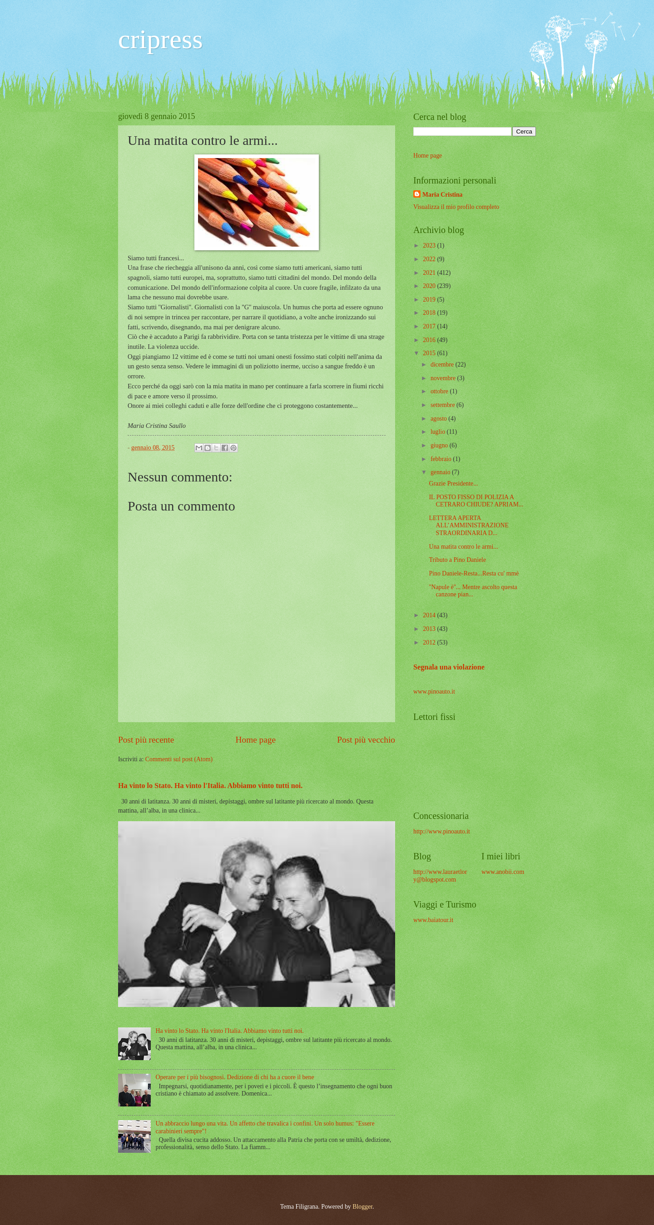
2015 (430, 353)
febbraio (442, 459)
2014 (430, 615)
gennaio (441, 472)
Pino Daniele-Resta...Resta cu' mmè (474, 573)
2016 (430, 340)
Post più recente (146, 739)
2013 (430, 628)
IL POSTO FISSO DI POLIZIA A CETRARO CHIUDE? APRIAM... (476, 501)
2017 (430, 326)
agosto (439, 418)
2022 (430, 259)
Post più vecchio (366, 739)
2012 (430, 642)
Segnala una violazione (449, 667)
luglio (439, 431)
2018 (430, 312)
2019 (430, 299)
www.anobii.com (502, 871)
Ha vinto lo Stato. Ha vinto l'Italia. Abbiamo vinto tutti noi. (210, 785)
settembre (443, 405)
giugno (440, 445)
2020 (430, 286)
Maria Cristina (442, 194)
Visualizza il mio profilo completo (456, 206)
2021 (430, 272)
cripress (160, 39)
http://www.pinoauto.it (441, 831)
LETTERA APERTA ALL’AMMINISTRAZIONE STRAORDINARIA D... (468, 525)
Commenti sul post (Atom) (179, 759)
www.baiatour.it (433, 920)
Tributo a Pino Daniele (457, 559)
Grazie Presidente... (453, 483)
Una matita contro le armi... (463, 546)
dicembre (443, 364)
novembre (444, 378)
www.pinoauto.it (434, 691)
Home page (256, 739)
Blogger (362, 1206)
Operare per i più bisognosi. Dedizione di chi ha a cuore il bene (235, 1077)
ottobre (440, 391)
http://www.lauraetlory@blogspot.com (440, 875)
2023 (430, 245)
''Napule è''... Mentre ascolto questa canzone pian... (473, 591)
